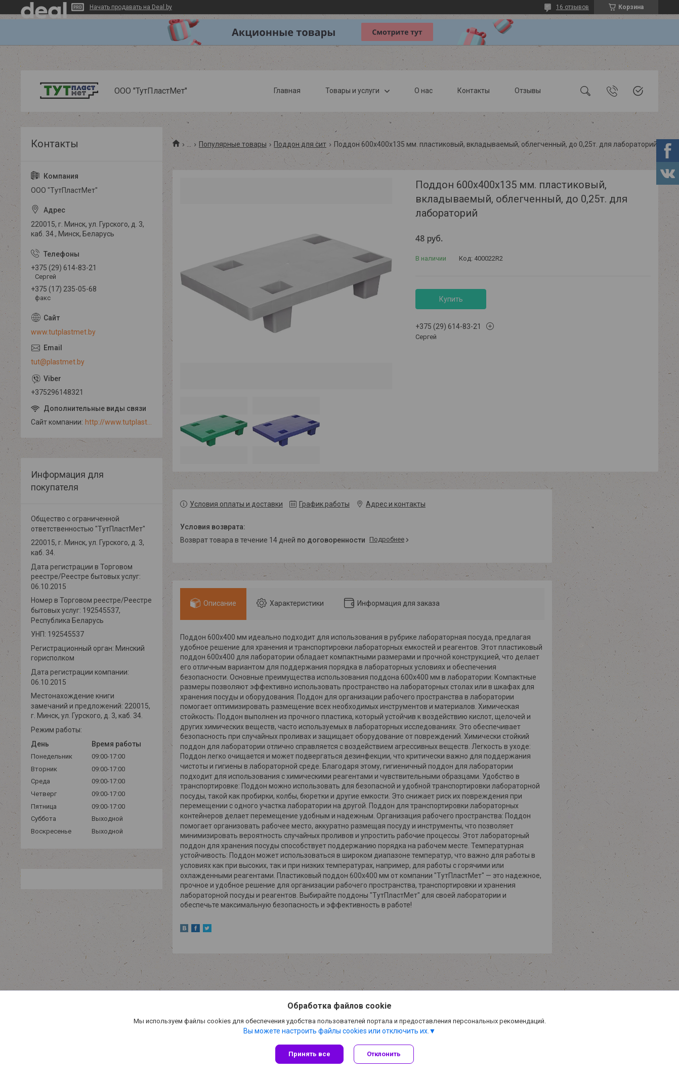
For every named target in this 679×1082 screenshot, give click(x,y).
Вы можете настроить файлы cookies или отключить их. (336, 1031)
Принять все (309, 1054)
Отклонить (384, 1054)
